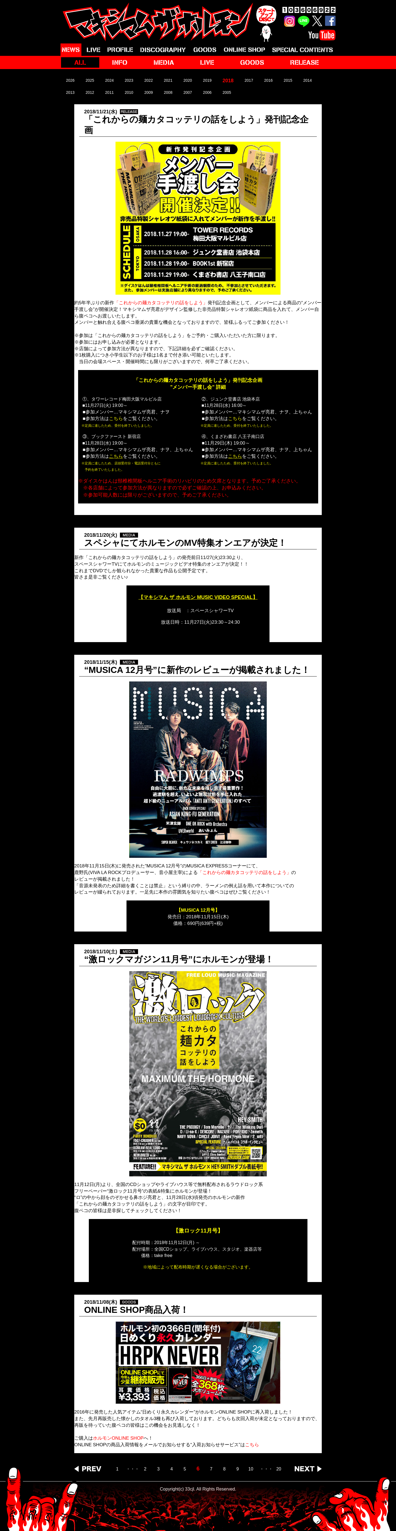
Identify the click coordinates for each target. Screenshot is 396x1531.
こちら (252, 1444)
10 (250, 1469)
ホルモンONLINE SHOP (118, 1438)
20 (278, 1469)
